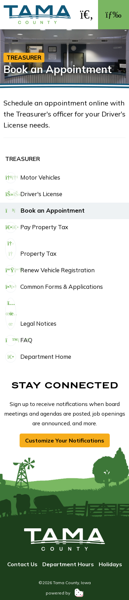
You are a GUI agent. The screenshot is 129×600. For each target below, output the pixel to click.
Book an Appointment (45, 210)
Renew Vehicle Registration (50, 270)
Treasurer (24, 57)
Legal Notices (30, 313)
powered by (64, 593)
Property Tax (30, 249)
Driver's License (33, 194)
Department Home (38, 357)
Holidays (110, 564)
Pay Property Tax (36, 227)
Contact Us (22, 564)
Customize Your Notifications (64, 440)
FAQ (18, 340)
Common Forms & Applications (54, 287)
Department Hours (68, 564)
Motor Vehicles (32, 177)
